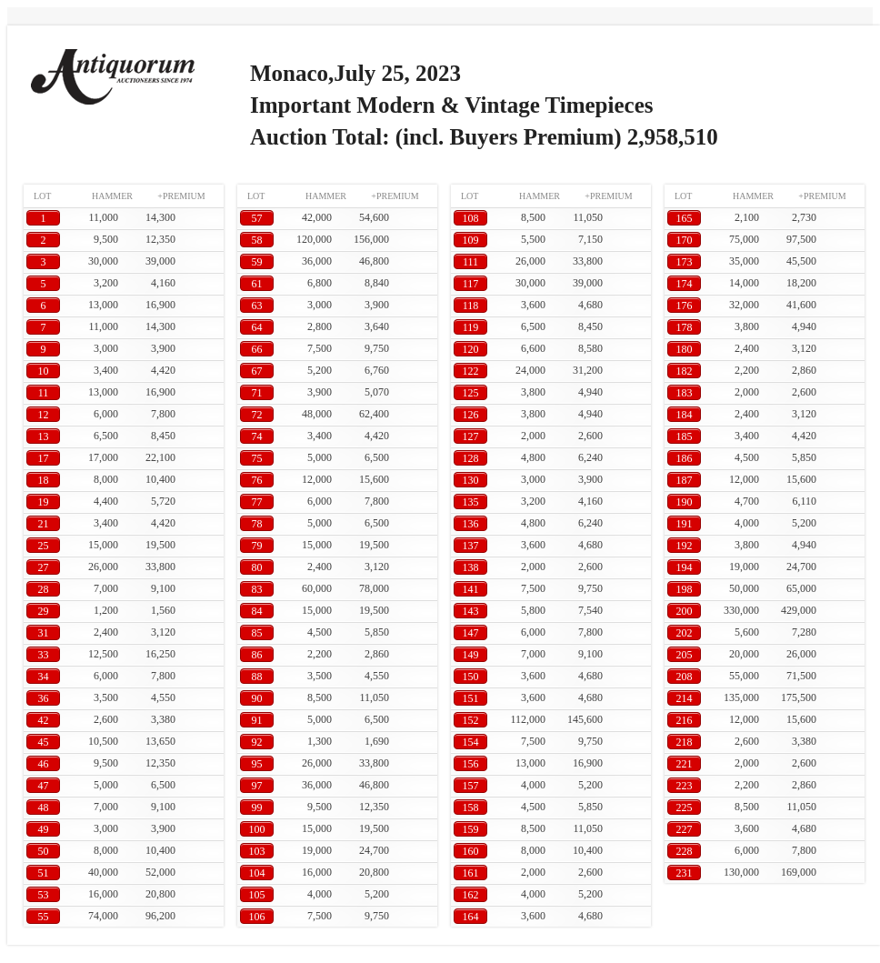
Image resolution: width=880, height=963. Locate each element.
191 (684, 523)
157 (471, 785)
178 (684, 327)
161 (471, 873)
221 (684, 763)
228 (684, 851)
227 (684, 829)
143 (471, 611)
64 (257, 327)
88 (257, 676)
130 (471, 480)
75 (257, 458)
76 (257, 480)
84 (257, 611)
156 (471, 763)
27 (43, 567)
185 (684, 436)
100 (257, 829)
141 (471, 589)
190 (684, 502)
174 (684, 283)
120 (471, 349)
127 (471, 436)
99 (257, 807)
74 (257, 436)
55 (43, 916)
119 (471, 327)
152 (471, 720)
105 (257, 894)
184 (684, 414)
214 (684, 698)
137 (471, 545)
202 (684, 633)
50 (43, 851)
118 (471, 305)
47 (43, 785)
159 (471, 829)
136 (471, 523)
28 (43, 589)
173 (684, 262)
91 (257, 720)
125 (471, 392)
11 (43, 392)
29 (43, 611)
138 (471, 567)
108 (471, 218)
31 (43, 633)
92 (257, 742)
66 (257, 349)
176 (684, 305)
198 (684, 589)
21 (43, 523)
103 (257, 851)
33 (43, 654)
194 (684, 567)
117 (471, 283)
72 (257, 414)
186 (684, 458)
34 (43, 676)
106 (257, 916)
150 (471, 676)
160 (471, 851)
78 (257, 523)
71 (257, 392)
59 (257, 262)
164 (471, 916)
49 (43, 829)
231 (684, 873)
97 (257, 785)
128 (471, 458)
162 (471, 894)
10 (43, 371)
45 (43, 742)
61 (257, 283)
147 (471, 633)
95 (257, 763)
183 (684, 392)
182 (684, 371)
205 (684, 654)
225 (684, 807)
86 (257, 654)
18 (43, 480)
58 (257, 240)
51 (43, 873)
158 (471, 807)
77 (257, 502)
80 (257, 567)
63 (257, 305)
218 (684, 742)
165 (684, 218)
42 (43, 720)
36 (43, 698)
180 (684, 349)
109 (471, 240)
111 (470, 262)
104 (257, 873)
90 (257, 698)
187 (684, 480)
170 (684, 240)
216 (684, 720)
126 (471, 414)
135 (471, 502)
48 (43, 807)
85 (257, 633)
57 (257, 218)
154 (471, 742)
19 (43, 502)
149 (471, 654)
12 (43, 414)
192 (684, 545)
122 (471, 371)
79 (257, 545)
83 (257, 589)
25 (43, 545)
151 (471, 698)
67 (257, 371)
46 (43, 763)
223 (684, 785)
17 (43, 458)
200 (684, 611)
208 (684, 676)
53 (43, 894)
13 (43, 436)
